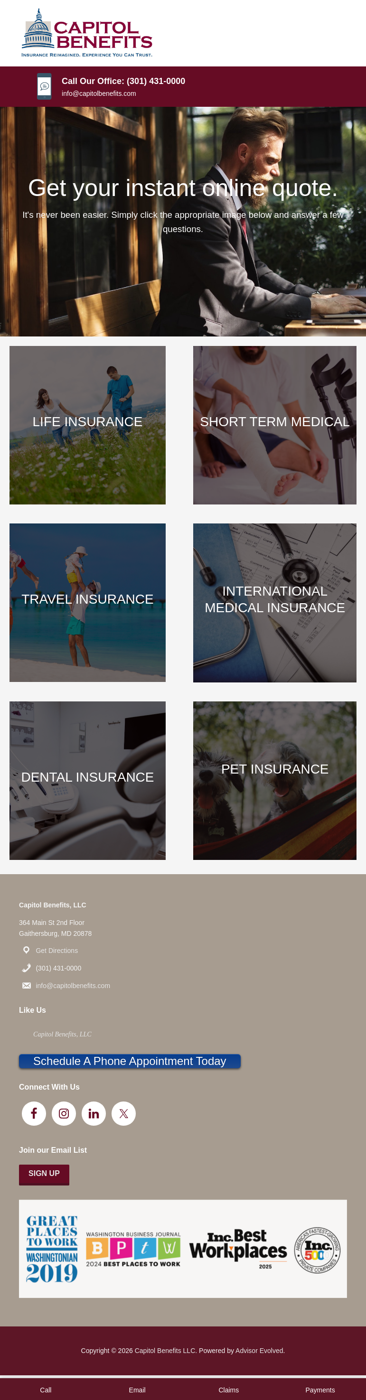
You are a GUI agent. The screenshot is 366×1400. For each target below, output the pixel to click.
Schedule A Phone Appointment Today (129, 1061)
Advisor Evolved (259, 1350)
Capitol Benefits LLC (165, 1350)
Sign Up (44, 1173)
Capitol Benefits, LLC (62, 1034)
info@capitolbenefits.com (99, 93)
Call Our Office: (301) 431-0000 (123, 81)
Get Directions (57, 950)
